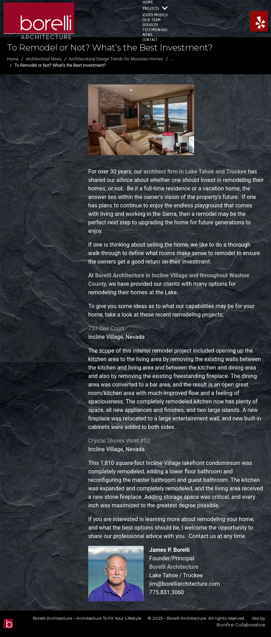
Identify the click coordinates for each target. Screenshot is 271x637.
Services (150, 25)
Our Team (152, 20)
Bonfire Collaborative (241, 624)
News (147, 35)
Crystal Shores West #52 (119, 440)
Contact (150, 39)
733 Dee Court (106, 328)
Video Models (155, 15)
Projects (155, 8)
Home (148, 2)
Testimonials (155, 30)
